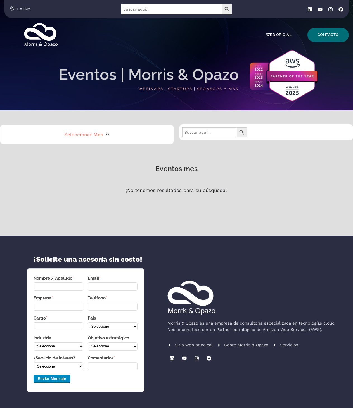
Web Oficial (279, 35)
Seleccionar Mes (86, 134)
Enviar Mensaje (52, 378)
